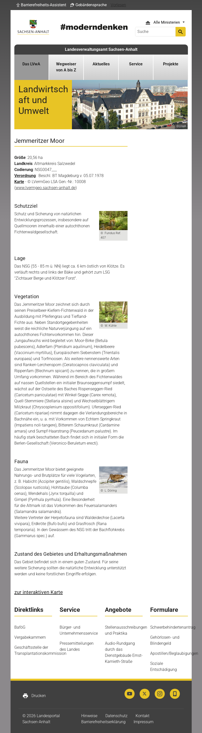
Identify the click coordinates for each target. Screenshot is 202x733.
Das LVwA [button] (31, 64)
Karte (19, 181)
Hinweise (89, 715)
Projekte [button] (170, 64)
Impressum (143, 721)
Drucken (34, 696)
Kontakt (142, 715)
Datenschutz (116, 715)
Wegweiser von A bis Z (66, 67)
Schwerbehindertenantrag (172, 627)
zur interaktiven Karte (38, 592)
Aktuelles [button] (101, 64)
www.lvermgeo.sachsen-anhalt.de (45, 187)
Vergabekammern (30, 637)
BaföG (19, 627)
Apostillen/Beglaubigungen (174, 653)
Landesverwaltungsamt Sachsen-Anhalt (101, 49)
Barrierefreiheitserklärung (103, 721)
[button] (41, 5)
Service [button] (136, 64)
